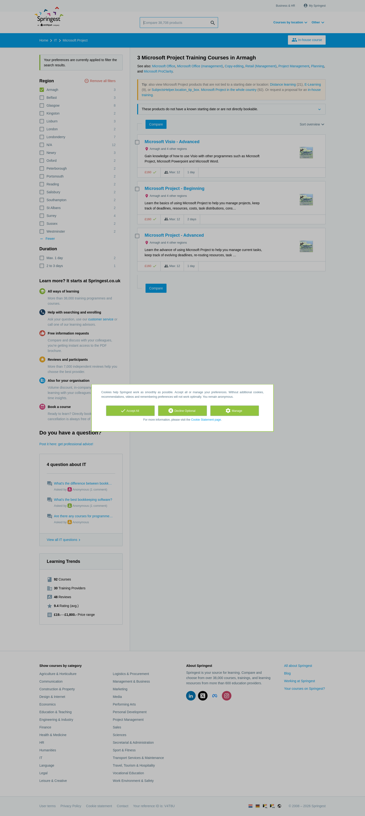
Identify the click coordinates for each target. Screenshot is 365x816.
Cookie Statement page (206, 419)
